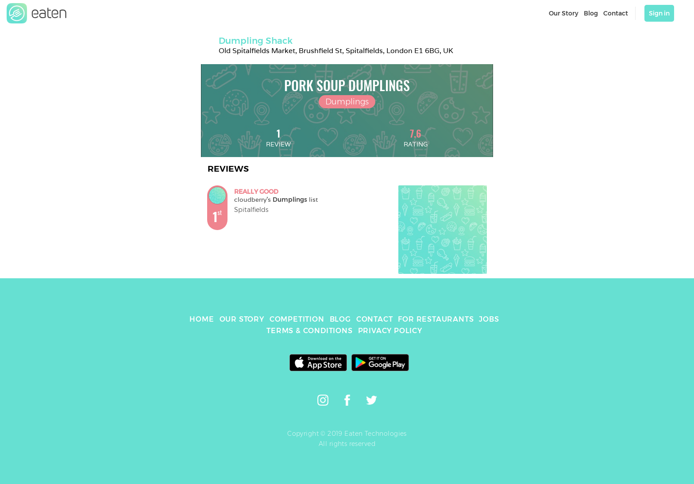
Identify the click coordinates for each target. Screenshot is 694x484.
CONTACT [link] (374, 319)
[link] (37, 13)
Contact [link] (615, 13)
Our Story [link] (563, 13)
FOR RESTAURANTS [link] (436, 319)
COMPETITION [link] (297, 319)
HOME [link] (201, 319)
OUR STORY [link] (242, 319)
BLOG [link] (340, 319)
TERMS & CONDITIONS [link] (309, 331)
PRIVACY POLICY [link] (390, 331)
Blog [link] (591, 13)
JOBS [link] (489, 319)
